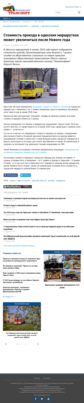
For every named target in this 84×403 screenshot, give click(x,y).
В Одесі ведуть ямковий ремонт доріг (21, 205)
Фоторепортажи (22, 304)
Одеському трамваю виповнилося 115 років (62, 286)
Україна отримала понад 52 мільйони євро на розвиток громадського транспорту (21, 259)
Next (38, 344)
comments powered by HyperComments (19, 246)
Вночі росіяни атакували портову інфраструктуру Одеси (29, 219)
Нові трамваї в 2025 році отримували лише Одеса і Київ (22, 274)
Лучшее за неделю (62, 252)
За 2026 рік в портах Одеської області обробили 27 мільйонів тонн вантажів (39, 212)
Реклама (37, 378)
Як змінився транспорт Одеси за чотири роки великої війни (20, 267)
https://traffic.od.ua (20, 8)
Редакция (46, 378)
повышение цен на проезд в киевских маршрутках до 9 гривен (41, 151)
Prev (5, 344)
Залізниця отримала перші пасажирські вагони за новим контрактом (35, 198)
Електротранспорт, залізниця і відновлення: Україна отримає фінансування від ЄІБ (16, 289)
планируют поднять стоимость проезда (51, 106)
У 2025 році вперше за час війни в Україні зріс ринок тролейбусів (21, 281)
